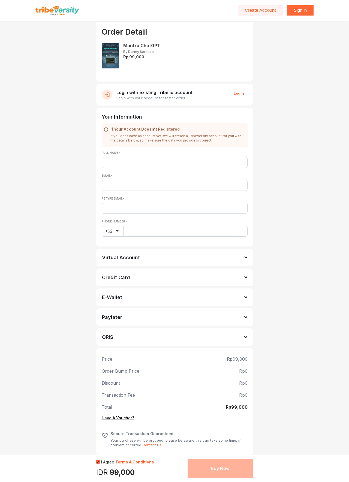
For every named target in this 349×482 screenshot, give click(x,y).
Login (239, 93)
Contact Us (151, 445)
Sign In (300, 10)
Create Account (260, 10)
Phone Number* (114, 221)
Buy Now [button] (220, 468)
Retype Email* (113, 198)
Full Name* (111, 152)
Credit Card (116, 277)
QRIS (107, 337)
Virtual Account (121, 257)
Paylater (112, 317)
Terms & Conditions (134, 462)
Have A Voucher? (118, 418)
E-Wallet (112, 297)
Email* (107, 175)
